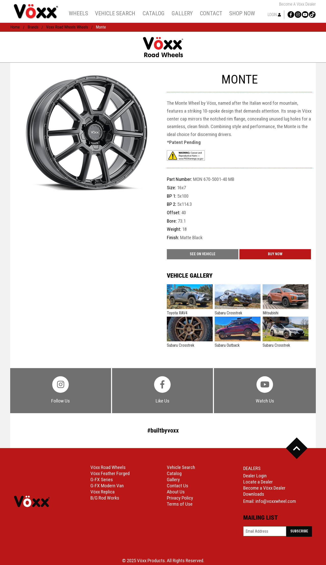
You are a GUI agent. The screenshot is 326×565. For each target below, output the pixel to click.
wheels (78, 13)
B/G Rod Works (104, 498)
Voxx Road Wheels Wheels (67, 27)
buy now (275, 254)
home (15, 27)
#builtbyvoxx (163, 430)
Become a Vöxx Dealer (297, 4)
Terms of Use (180, 504)
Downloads (253, 494)
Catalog (174, 473)
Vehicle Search (181, 467)
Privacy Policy (180, 498)
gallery (182, 13)
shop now (242, 13)
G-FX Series (101, 479)
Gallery (173, 479)
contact (211, 13)
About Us (176, 492)
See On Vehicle (202, 254)
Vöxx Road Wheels (108, 467)
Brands (33, 27)
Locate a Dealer (258, 482)
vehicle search (115, 13)
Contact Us (177, 486)
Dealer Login (255, 476)
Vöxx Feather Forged (110, 473)
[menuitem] (78, 13)
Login (274, 14)
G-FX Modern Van (107, 486)
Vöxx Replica (102, 492)
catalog (154, 13)
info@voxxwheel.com (275, 501)
